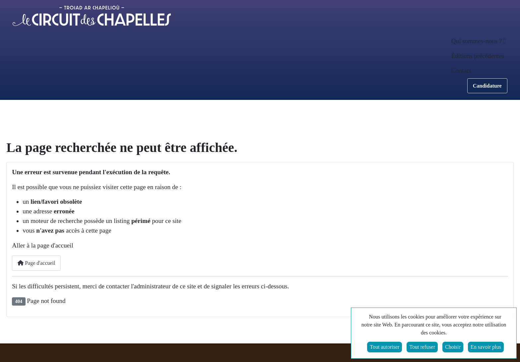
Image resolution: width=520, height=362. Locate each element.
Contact (461, 70)
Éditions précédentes (477, 55)
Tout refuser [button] (422, 347)
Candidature (487, 86)
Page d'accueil (36, 263)
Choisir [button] (453, 347)
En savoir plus (486, 347)
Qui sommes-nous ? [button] (476, 40)
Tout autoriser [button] (384, 347)
